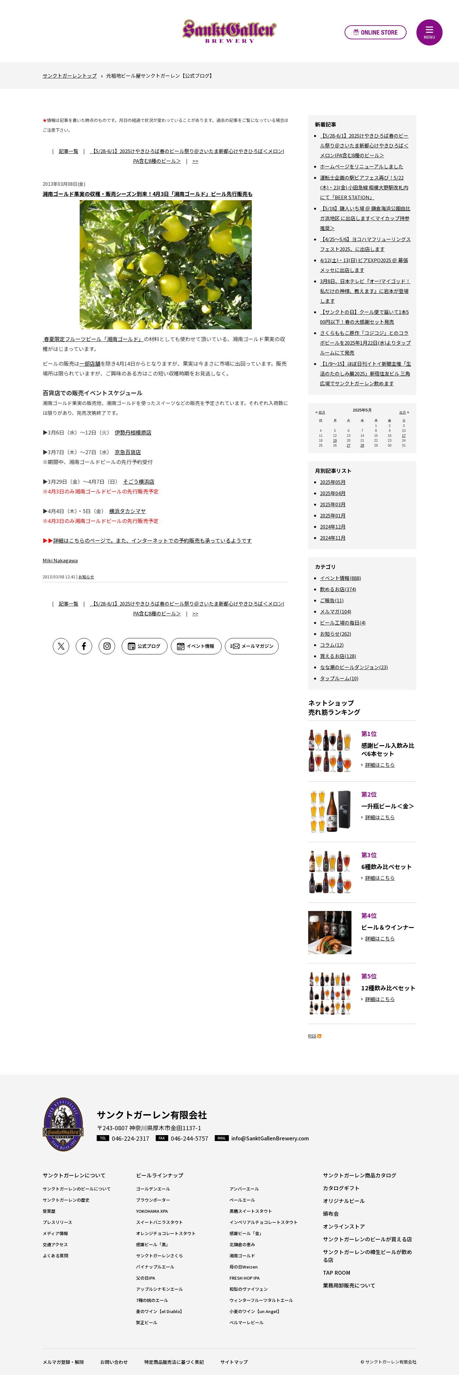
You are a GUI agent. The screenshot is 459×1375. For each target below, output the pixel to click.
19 (335, 440)
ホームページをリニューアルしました (361, 166)
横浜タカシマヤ (127, 511)
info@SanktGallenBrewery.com (270, 1138)
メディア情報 (55, 1233)
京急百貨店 (128, 452)
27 (348, 445)
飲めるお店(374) (338, 589)
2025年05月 (333, 481)
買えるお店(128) (338, 655)
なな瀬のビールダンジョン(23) (354, 667)
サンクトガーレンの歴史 (66, 1200)
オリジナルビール (344, 1201)
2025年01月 (333, 515)
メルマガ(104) (335, 611)
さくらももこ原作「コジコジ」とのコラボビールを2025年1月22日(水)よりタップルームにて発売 (365, 342)
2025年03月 (333, 504)
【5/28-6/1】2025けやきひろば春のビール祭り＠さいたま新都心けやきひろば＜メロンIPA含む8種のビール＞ (364, 145)
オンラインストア (376, 32)
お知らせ (86, 576)
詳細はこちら (380, 764)
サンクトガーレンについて (74, 1175)
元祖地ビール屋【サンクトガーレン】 (229, 31)
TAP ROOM (336, 1272)
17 (404, 435)
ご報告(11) (332, 600)
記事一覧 (68, 150)
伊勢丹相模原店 (133, 432)
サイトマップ (234, 1362)
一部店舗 (89, 363)
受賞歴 (49, 1211)
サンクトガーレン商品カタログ (359, 1175)
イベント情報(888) (340, 577)
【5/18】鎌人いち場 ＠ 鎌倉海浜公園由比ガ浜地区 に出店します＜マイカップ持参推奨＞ (365, 218)
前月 (322, 412)
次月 (402, 412)
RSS (312, 1036)
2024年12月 (333, 526)
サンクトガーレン (63, 1124)
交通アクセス (55, 1244)
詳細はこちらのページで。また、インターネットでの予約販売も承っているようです (152, 540)
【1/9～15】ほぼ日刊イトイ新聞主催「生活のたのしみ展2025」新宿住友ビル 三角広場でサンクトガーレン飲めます (365, 373)
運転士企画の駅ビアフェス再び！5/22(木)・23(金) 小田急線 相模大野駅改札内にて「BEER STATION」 (364, 187)
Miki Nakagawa (60, 560)
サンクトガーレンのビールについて (77, 1189)
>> (195, 160)
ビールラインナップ (159, 1175)
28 (362, 445)
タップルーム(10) (339, 678)
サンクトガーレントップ (70, 75)
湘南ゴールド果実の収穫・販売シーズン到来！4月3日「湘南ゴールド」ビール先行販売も (148, 194)
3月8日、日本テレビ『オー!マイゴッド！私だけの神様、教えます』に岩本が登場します (365, 291)
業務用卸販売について (349, 1285)
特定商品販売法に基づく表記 (174, 1362)
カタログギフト (341, 1188)
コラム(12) (332, 644)
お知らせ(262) (335, 633)
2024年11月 (333, 537)
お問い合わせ (114, 1362)
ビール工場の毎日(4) (343, 622)
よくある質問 (55, 1255)
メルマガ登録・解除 (63, 1362)
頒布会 (331, 1213)
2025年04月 (333, 493)
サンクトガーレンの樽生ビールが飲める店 (367, 1256)
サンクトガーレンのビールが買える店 (367, 1239)
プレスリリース (57, 1222)
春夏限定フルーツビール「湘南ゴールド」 (93, 339)
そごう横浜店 (138, 481)
